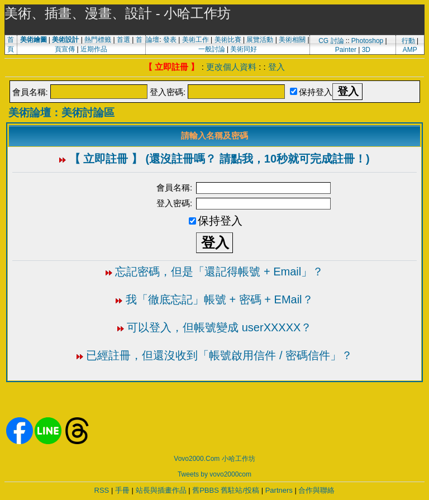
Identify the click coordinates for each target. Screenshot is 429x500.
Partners (279, 490)
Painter (345, 50)
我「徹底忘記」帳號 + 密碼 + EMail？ (219, 299)
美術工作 (195, 40)
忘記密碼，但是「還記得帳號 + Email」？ (219, 271)
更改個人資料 (231, 67)
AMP (410, 50)
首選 (123, 40)
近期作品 (93, 49)
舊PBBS (205, 490)
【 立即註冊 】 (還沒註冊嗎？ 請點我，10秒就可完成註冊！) (219, 159)
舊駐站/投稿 (240, 490)
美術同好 (243, 49)
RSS (101, 490)
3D (366, 50)
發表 (170, 40)
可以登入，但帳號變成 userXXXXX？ (219, 327)
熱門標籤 (97, 40)
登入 (276, 67)
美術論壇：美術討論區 (61, 112)
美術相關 (292, 40)
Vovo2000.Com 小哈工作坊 (214, 459)
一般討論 (211, 49)
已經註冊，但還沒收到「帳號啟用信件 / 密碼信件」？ (219, 355)
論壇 (152, 40)
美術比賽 (227, 40)
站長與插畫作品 (161, 490)
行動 (408, 41)
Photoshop (367, 41)
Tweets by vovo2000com (214, 474)
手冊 (122, 490)
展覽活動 (259, 40)
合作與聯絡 (316, 490)
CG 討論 (331, 41)
